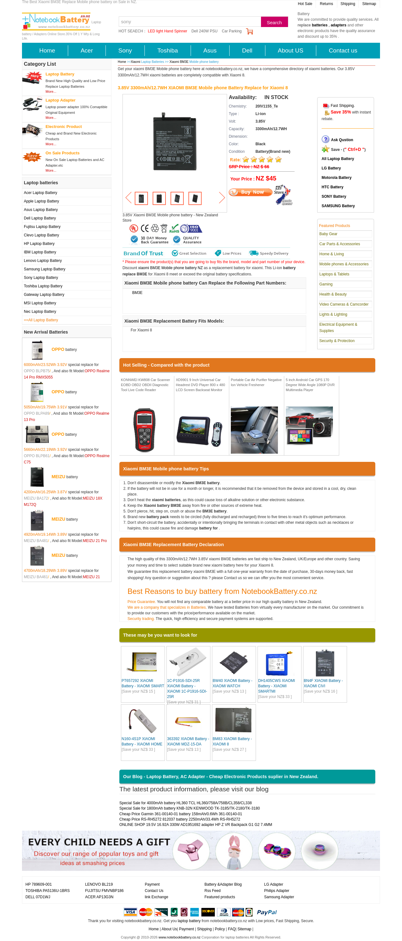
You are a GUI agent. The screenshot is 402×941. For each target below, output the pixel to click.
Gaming (326, 284)
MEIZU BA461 (36, 577)
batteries (320, 25)
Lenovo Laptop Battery (43, 260)
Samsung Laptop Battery (44, 269)
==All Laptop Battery (41, 320)
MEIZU (58, 476)
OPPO (58, 349)
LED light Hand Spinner (167, 31)
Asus (210, 50)
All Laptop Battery (338, 159)
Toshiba (167, 50)
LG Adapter (273, 884)
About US (290, 50)
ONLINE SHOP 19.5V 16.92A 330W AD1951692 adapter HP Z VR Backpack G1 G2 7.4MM (195, 824)
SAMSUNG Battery (338, 206)
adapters (338, 25)
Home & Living (331, 254)
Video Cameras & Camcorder (344, 304)
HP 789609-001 (38, 884)
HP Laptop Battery (39, 243)
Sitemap (369, 4)
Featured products (219, 897)
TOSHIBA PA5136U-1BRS (47, 890)
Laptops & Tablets (334, 274)
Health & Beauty (333, 294)
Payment (152, 884)
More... (51, 91)
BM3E (137, 293)
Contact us (343, 50)
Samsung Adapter (279, 897)
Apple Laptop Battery (41, 201)
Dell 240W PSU (204, 31)
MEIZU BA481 (36, 541)
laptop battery (189, 921)
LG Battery (331, 168)
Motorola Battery (336, 177)
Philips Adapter (276, 890)
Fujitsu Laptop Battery (42, 226)
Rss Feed (212, 890)
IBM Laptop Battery (40, 252)
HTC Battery (332, 187)
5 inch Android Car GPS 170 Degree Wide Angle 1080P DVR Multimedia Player (310, 384)
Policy (220, 929)
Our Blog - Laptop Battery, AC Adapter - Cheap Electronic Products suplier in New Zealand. (220, 776)
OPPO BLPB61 (37, 456)
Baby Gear (328, 234)
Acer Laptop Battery (40, 193)
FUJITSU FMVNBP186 (104, 890)
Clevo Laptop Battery (41, 235)
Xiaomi (135, 62)
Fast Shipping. (343, 105)
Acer (87, 50)
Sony (125, 50)
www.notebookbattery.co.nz (180, 937)
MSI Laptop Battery (40, 303)
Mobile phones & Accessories (344, 264)
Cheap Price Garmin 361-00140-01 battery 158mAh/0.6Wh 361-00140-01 (180, 814)
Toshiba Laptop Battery (43, 286)
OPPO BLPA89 (36, 413)
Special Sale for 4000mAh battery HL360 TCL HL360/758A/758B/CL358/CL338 (185, 803)
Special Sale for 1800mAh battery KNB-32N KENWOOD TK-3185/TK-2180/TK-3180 (189, 808)
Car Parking (232, 31)
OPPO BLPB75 (37, 371)
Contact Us (154, 890)
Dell (247, 50)
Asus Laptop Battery (41, 210)
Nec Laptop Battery (40, 311)
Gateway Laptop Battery (44, 294)
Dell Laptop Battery (40, 218)
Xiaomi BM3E (179, 62)
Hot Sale (305, 4)
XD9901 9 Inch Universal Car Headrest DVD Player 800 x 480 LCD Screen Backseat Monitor (200, 384)
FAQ (232, 929)
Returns (326, 4)
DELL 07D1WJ (37, 897)
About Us (169, 929)
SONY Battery (334, 196)
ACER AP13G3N (99, 897)
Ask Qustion (342, 140)
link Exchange (156, 897)
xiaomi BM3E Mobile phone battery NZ (170, 268)
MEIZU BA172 (36, 498)
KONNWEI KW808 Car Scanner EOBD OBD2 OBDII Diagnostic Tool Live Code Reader (145, 384)
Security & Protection (337, 341)
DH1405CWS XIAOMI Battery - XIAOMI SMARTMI (276, 686)
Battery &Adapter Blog (223, 884)
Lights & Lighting (333, 314)
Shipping (347, 4)
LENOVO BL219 (99, 884)
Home (47, 50)
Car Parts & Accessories (339, 244)
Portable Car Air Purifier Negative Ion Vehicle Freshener (256, 382)
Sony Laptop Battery (41, 277)
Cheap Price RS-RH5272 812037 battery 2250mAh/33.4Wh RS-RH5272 (179, 819)
